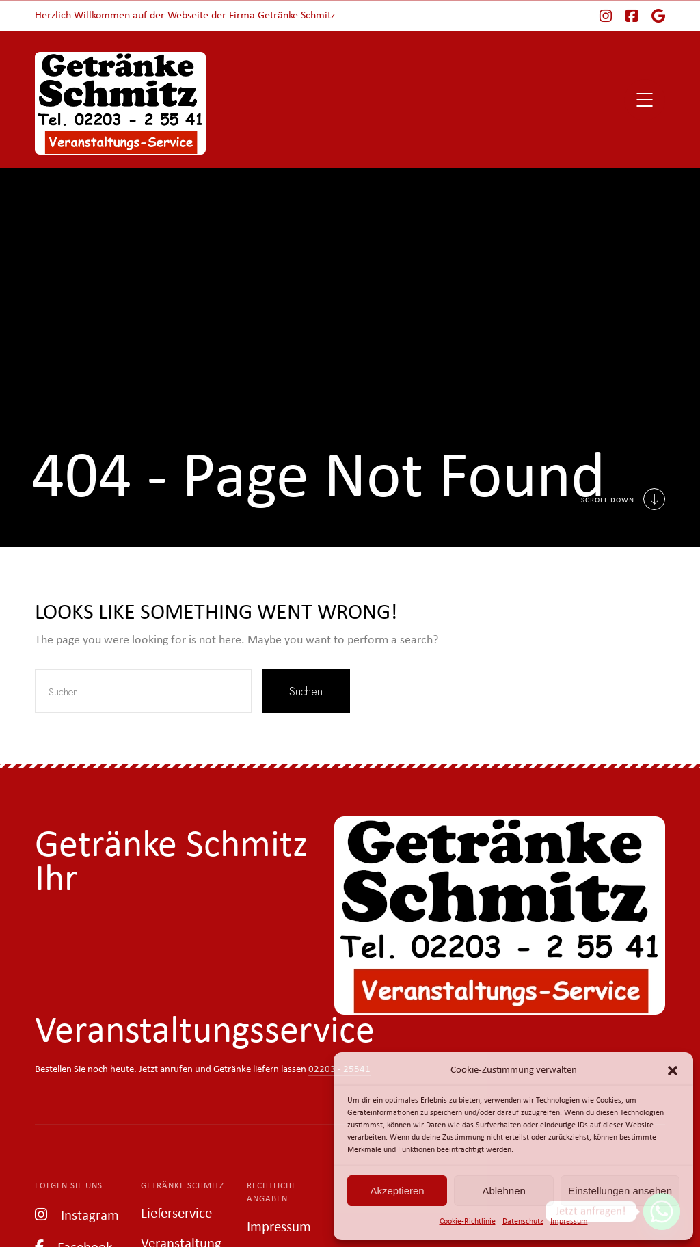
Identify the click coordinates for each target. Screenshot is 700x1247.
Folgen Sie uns (69, 1185)
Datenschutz (522, 1222)
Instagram (77, 1214)
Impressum (569, 1222)
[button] (672, 1070)
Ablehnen (503, 1190)
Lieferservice (176, 1214)
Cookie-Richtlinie (468, 1222)
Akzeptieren (397, 1190)
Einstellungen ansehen (620, 1190)
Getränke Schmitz (182, 1185)
